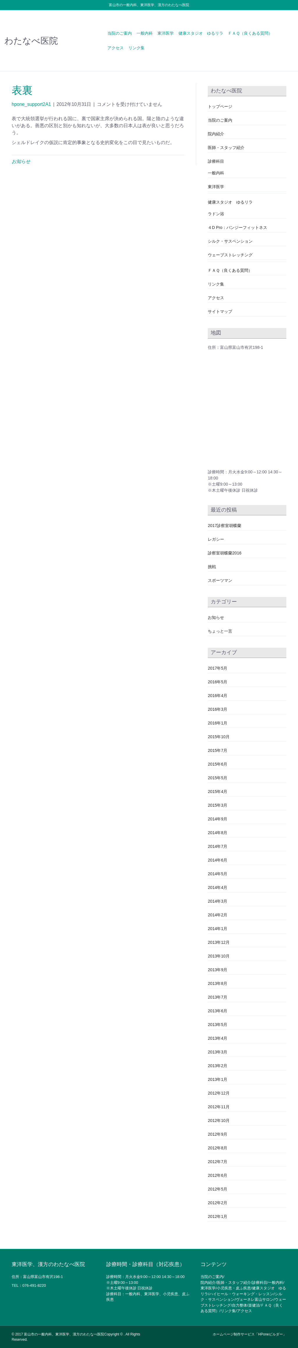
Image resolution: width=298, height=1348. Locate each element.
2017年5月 (217, 668)
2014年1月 (217, 928)
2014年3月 (217, 901)
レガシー (216, 539)
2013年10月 (219, 956)
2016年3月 (217, 709)
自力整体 (239, 1305)
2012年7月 (217, 1161)
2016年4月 (217, 695)
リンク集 (136, 47)
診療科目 (216, 161)
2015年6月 (217, 764)
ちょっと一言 (220, 631)
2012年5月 (217, 1189)
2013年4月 (217, 1038)
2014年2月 (217, 915)
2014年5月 (217, 873)
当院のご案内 (119, 33)
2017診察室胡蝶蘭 (224, 525)
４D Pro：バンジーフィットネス (237, 227)
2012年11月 (219, 1106)
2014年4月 (217, 887)
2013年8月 (217, 983)
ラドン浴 (216, 213)
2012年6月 (217, 1175)
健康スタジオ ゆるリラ (200, 33)
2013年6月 (217, 1011)
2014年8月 (217, 832)
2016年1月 (217, 723)
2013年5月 (217, 1024)
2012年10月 (219, 1120)
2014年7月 (217, 846)
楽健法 (254, 1305)
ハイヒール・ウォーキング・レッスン (241, 1294)
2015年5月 (217, 777)
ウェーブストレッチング (230, 255)
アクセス (115, 47)
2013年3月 (217, 1052)
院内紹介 (216, 134)
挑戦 (212, 566)
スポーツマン (220, 580)
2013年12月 (219, 942)
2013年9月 (217, 969)
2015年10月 (219, 736)
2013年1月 (217, 1079)
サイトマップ (220, 311)
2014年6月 (217, 860)
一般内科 (144, 33)
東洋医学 (165, 33)
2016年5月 (217, 682)
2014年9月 (217, 819)
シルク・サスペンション (230, 241)
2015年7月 (217, 750)
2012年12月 (219, 1093)
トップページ (220, 106)
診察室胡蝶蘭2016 (224, 553)
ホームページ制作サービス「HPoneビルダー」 (249, 1334)
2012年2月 (217, 1202)
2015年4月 (217, 791)
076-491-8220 (34, 1285)
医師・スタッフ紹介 (226, 147)
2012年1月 (217, 1216)
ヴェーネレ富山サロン (255, 1299)
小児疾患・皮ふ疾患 (234, 1288)
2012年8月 (217, 1148)
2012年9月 (217, 1134)
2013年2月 (217, 1065)
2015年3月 (217, 805)
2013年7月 (217, 997)
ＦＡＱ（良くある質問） (250, 33)
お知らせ (21, 161)
